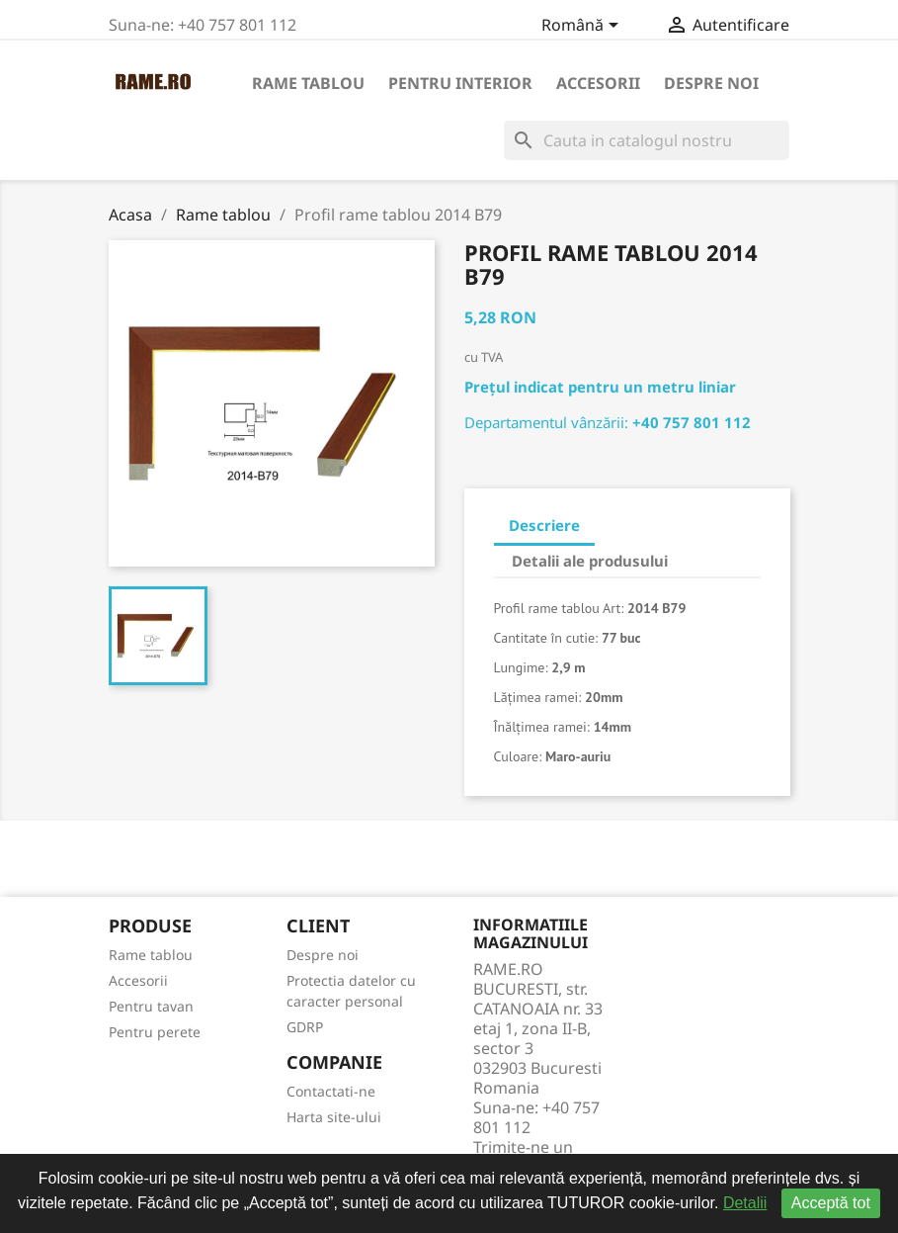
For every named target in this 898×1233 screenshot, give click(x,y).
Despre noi (711, 83)
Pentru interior (460, 83)
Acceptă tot (830, 1202)
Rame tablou (308, 83)
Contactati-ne (330, 1091)
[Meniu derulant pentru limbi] (583, 27)
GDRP (304, 1026)
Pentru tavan (151, 1006)
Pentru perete (155, 1031)
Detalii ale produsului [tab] (590, 561)
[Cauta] (646, 140)
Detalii (745, 1202)
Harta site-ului (333, 1116)
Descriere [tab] (544, 525)
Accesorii (598, 83)
